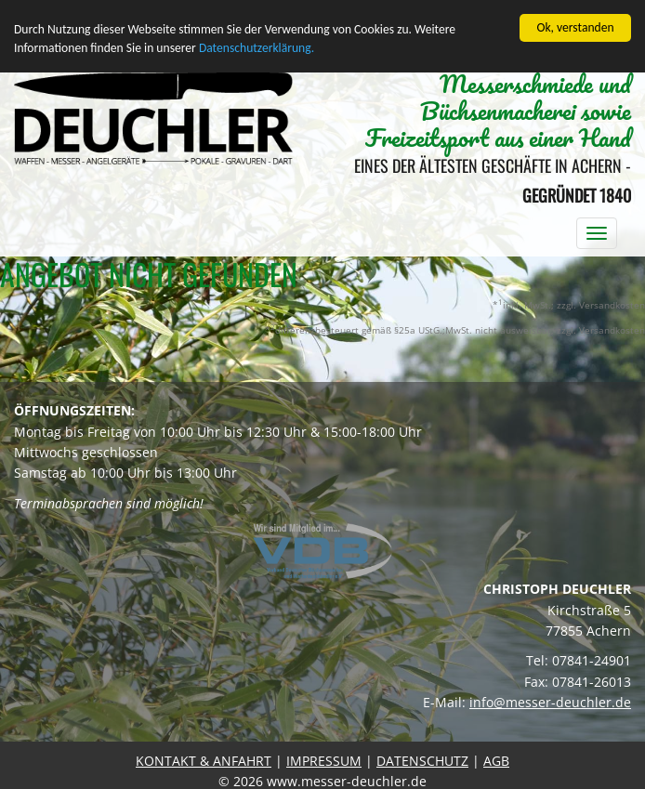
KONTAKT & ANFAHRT (203, 760)
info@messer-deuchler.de (550, 702)
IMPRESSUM (324, 760)
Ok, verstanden (574, 27)
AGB (496, 760)
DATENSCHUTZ (422, 760)
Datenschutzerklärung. (256, 48)
